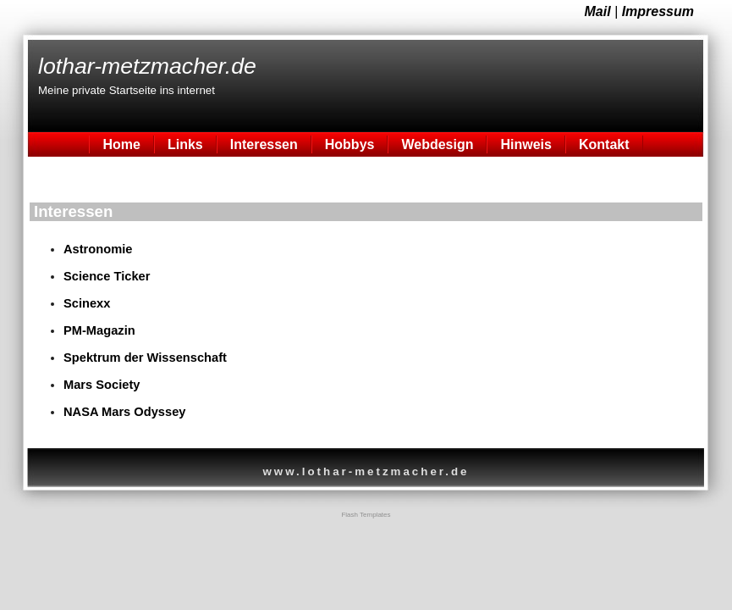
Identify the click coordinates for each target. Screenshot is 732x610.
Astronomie (97, 249)
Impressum (658, 11)
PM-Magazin (99, 330)
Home (121, 144)
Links (185, 144)
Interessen (264, 144)
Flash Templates (365, 514)
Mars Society (101, 384)
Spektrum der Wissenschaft (145, 357)
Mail (597, 11)
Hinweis (525, 144)
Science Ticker (106, 276)
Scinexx (86, 303)
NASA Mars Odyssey (124, 412)
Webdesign (437, 144)
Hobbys (350, 144)
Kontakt (604, 144)
